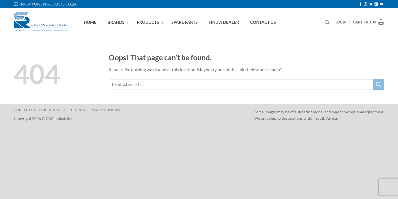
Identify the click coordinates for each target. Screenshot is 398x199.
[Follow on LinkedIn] (376, 4)
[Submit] (378, 84)
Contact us (25, 110)
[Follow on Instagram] (365, 4)
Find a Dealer (52, 110)
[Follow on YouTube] (381, 4)
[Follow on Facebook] (360, 4)
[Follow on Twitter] (371, 4)
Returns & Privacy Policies (94, 110)
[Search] (327, 22)
